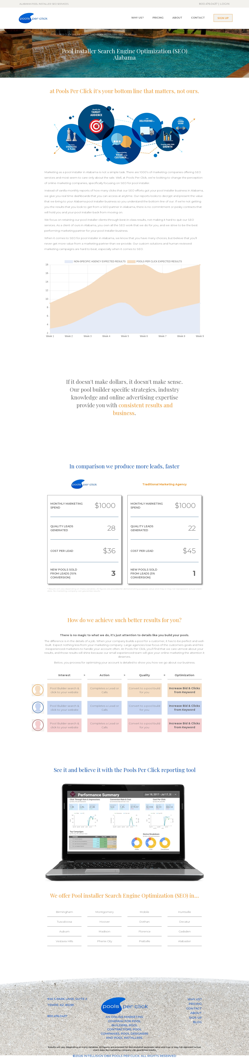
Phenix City (104, 941)
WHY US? (137, 17)
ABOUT (177, 17)
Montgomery (104, 912)
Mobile (144, 912)
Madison (104, 931)
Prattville (144, 941)
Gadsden (185, 931)
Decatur (184, 921)
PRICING (158, 17)
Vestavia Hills (64, 941)
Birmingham (64, 912)
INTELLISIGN (93, 1056)
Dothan (144, 921)
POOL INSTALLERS (128, 1038)
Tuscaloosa (64, 921)
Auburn (64, 931)
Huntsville (184, 912)
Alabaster (184, 941)
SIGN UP (223, 18)
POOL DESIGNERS (134, 1033)
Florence (145, 931)
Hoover (104, 921)
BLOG (197, 1022)
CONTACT (198, 17)
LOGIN (225, 3)
